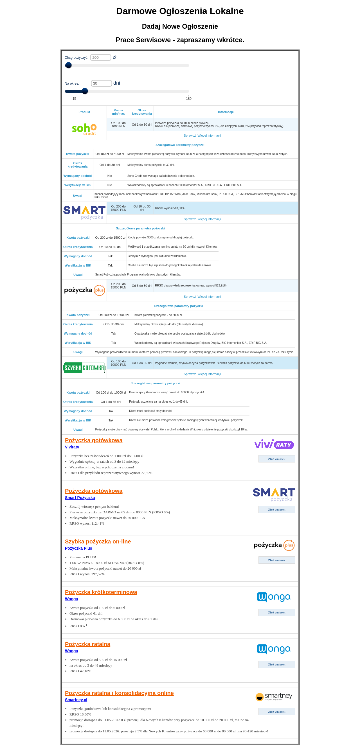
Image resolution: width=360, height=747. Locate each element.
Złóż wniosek (276, 459)
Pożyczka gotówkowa (94, 440)
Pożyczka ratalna (87, 644)
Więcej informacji (209, 135)
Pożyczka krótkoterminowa (101, 592)
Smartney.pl (76, 700)
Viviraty (72, 447)
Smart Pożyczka (80, 497)
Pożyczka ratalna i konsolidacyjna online (119, 693)
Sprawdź (190, 135)
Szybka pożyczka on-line (98, 541)
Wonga (71, 599)
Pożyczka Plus (78, 548)
